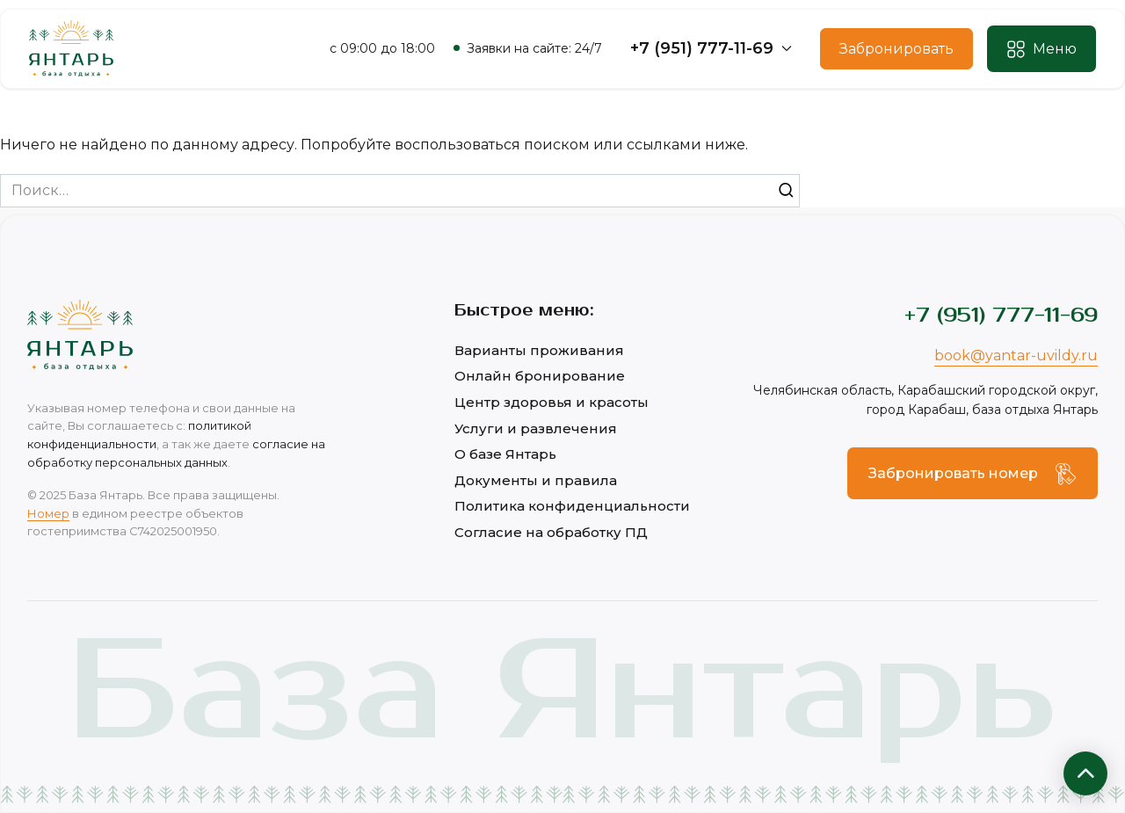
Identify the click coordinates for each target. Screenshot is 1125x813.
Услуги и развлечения (535, 428)
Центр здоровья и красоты (551, 402)
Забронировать (896, 48)
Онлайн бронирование (539, 375)
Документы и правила (535, 480)
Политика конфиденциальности (572, 505)
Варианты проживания (539, 350)
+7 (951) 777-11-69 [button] (711, 48)
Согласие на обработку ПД (551, 532)
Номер (48, 513)
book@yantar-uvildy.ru (1016, 355)
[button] (1041, 49)
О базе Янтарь (505, 454)
